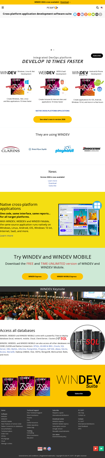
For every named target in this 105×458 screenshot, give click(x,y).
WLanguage (5, 439)
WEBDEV (4, 419)
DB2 (8, 349)
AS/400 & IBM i (46, 346)
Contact (80, 419)
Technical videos (6, 431)
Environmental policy (59, 437)
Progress (42, 349)
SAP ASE (50, 349)
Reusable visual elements (60, 431)
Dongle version (57, 429)
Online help (30, 427)
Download (52, 183)
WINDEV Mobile (6, 421)
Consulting (30, 433)
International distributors (60, 415)
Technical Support (33, 410)
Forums (29, 418)
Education (30, 438)
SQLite (64, 349)
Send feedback (83, 426)
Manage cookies (6, 443)
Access (3, 352)
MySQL (14, 349)
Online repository (32, 425)
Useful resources (32, 423)
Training (29, 431)
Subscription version (59, 426)
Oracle (57, 346)
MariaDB (10, 352)
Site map (81, 413)
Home (3, 410)
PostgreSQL (32, 349)
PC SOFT (81, 410)
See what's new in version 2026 (52, 119)
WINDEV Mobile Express (60, 424)
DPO (79, 429)
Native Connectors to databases (12, 426)
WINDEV (4, 416)
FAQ (28, 420)
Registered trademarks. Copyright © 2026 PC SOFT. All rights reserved (63, 456)
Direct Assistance (32, 415)
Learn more (52, 181)
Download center (58, 419)
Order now (4, 434)
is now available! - (52, 2)
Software (4, 414)
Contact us (81, 415)
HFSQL (36, 346)
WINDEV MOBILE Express (66, 276)
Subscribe (97, 56)
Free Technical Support (34, 413)
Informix (22, 349)
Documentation (6, 429)
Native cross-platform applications (52, 111)
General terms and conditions (28, 456)
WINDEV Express (35, 276)
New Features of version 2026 (11, 424)
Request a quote (57, 413)
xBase (57, 349)
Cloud (3, 441)
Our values (56, 434)
